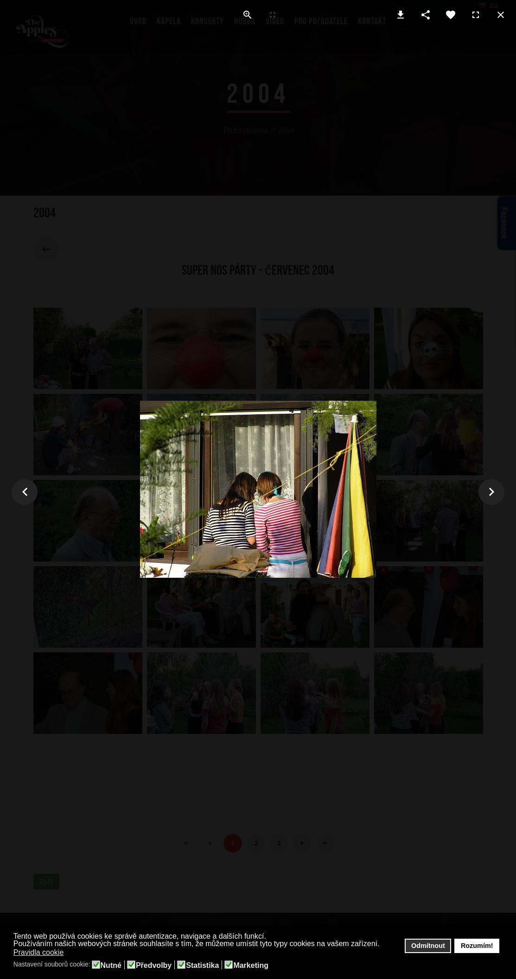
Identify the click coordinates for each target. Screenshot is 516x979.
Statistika (202, 965)
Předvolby (154, 965)
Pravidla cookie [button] (38, 952)
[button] (69, 953)
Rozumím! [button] (477, 945)
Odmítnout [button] (428, 945)
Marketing (250, 965)
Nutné (111, 965)
